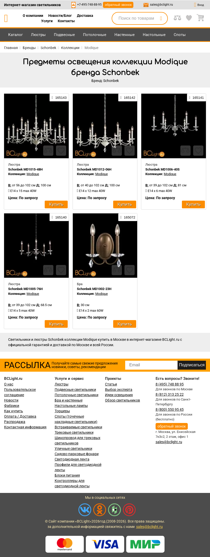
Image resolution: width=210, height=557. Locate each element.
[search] (161, 18)
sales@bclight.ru (161, 4)
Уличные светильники (73, 448)
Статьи (111, 384)
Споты (180, 34)
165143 (59, 97)
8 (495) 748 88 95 (170, 384)
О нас (8, 384)
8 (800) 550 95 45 (170, 409)
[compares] (48, 151)
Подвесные (64, 34)
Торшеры (62, 411)
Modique (33, 174)
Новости (11, 400)
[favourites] (61, 151)
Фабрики (11, 406)
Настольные (154, 34)
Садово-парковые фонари (77, 454)
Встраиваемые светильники (78, 427)
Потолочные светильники (76, 395)
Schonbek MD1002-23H (94, 289)
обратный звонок (118, 5)
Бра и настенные (69, 400)
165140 (59, 217)
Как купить (13, 411)
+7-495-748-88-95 (89, 4)
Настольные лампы (71, 406)
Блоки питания (67, 475)
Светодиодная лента (72, 459)
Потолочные (94, 34)
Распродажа (14, 422)
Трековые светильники (74, 432)
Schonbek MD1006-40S (162, 169)
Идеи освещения (119, 395)
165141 (196, 97)
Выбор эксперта (118, 390)
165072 (127, 217)
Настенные (124, 34)
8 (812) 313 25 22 (170, 394)
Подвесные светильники (75, 390)
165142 (127, 97)
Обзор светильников (122, 400)
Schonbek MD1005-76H (25, 289)
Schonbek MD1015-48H (25, 169)
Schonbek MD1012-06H (94, 169)
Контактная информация (25, 427)
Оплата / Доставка (20, 416)
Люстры (38, 34)
